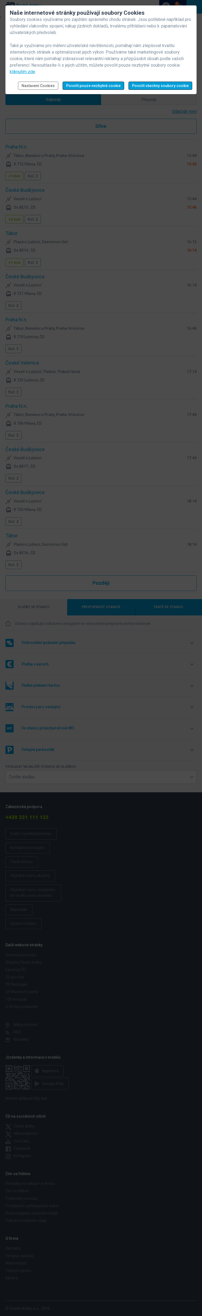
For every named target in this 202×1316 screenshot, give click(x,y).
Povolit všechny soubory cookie (160, 86)
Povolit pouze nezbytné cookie (93, 86)
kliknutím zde (22, 71)
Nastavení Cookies (38, 86)
